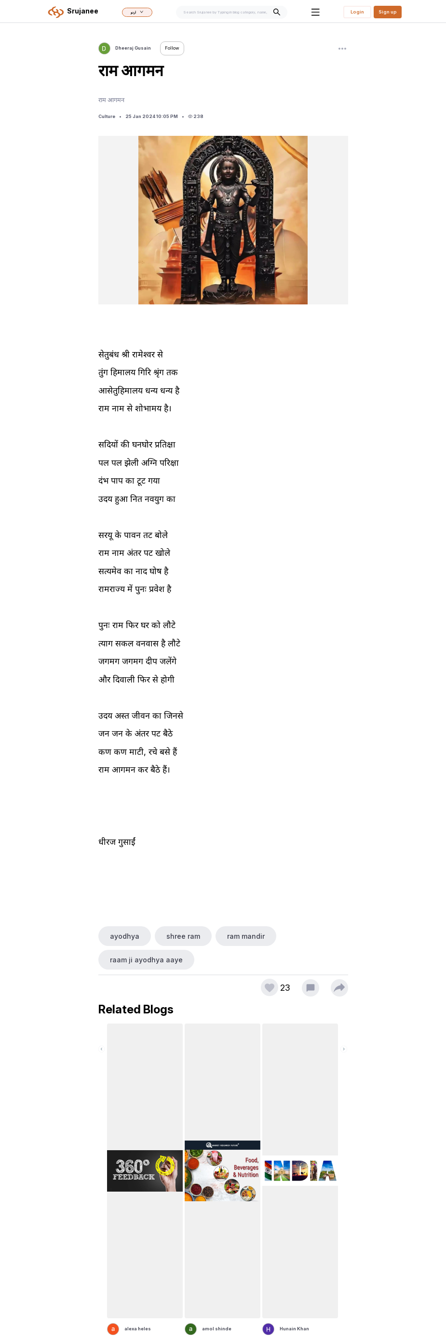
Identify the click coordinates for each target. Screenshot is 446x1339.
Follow (172, 48)
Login (357, 11)
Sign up (387, 11)
